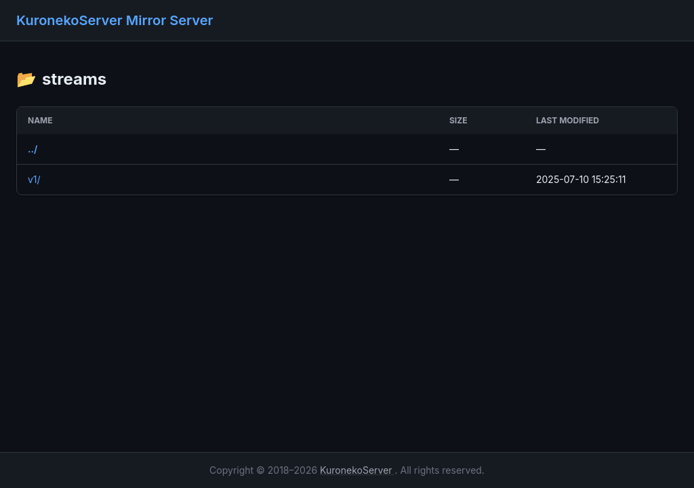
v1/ (34, 179)
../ (32, 149)
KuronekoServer (357, 470)
